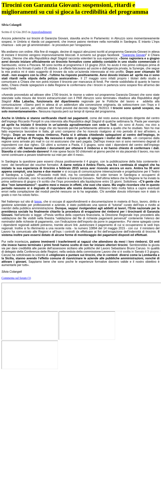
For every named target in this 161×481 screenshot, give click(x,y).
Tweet (143, 103)
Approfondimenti (68, 111)
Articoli (62, 24)
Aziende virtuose (116, 24)
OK (21, 13)
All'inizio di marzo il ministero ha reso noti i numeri (92, 366)
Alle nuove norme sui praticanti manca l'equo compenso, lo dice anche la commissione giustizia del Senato (72, 410)
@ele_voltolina (44, 117)
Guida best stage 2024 (137, 34)
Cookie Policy (123, 10)
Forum (80, 24)
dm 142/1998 (14, 204)
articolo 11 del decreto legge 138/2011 (31, 208)
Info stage (134, 24)
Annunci (98, 24)
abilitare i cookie (100, 445)
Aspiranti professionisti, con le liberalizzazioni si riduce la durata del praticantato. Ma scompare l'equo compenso (75, 406)
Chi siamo (152, 24)
